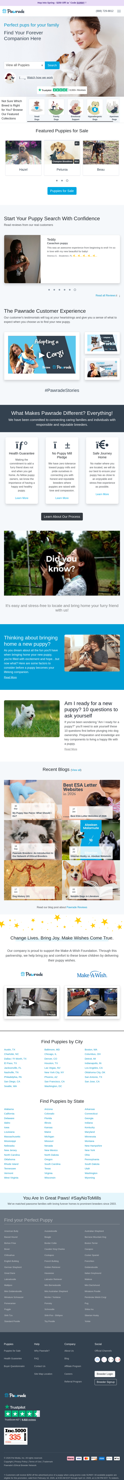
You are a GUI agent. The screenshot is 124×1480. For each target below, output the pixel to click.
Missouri (48, 1141)
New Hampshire (93, 1145)
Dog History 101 (21, 896)
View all (76, 770)
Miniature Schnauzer (14, 1297)
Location (48, 1374)
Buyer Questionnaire (14, 1366)
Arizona (48, 1109)
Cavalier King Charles (55, 1249)
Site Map (38, 1374)
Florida (48, 1118)
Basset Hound (11, 1237)
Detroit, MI (90, 1058)
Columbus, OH (93, 1054)
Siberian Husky (92, 1315)
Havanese (49, 1273)
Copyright (8, 1461)
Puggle (7, 1309)
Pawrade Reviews (77, 907)
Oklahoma (9, 1159)
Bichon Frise (10, 1243)
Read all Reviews (106, 295)
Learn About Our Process (62, 516)
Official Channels (103, 1350)
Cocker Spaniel (92, 1255)
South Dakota (92, 1164)
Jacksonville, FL (12, 1067)
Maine (47, 1132)
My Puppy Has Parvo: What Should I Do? (32, 814)
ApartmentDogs (114, 110)
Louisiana (9, 1132)
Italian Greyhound (93, 1273)
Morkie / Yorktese (53, 1297)
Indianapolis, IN (93, 1063)
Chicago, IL (50, 1054)
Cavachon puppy (57, 243)
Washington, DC (53, 1086)
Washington (91, 1173)
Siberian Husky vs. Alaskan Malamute (91, 856)
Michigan (49, 1136)
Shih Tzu (8, 1315)
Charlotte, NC (11, 1054)
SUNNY (81, 2)
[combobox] (23, 65)
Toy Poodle (50, 1321)
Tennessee (10, 1168)
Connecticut (91, 1113)
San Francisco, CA (54, 1081)
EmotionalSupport (75, 110)
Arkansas (90, 1109)
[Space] (15, 1394)
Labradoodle (10, 1279)
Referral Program (73, 1381)
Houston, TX (51, 1063)
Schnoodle (49, 1309)
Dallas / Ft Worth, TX (15, 1058)
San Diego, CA (12, 1081)
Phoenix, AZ (50, 1077)
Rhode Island (11, 1164)
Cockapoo (49, 1255)
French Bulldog (52, 1261)
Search (52, 65)
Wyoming (90, 1177)
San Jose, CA (92, 1081)
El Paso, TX (10, 1063)
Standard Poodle (12, 1321)
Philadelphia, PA (13, 1077)
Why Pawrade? (42, 1350)
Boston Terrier (91, 1243)
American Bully (11, 1231)
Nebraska (9, 1145)
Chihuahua (9, 1255)
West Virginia (11, 1177)
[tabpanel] (62, 159)
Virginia (48, 1173)
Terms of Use (35, 1461)
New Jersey (10, 1150)
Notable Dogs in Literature (85, 896)
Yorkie (87, 1321)
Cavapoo (89, 1249)
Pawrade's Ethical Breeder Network (20, 1465)
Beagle (48, 1237)
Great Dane (9, 1273)
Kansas (48, 1127)
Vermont (8, 1173)
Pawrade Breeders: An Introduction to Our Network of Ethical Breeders (33, 854)
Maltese (88, 1279)
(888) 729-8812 (105, 11)
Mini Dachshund (92, 1285)
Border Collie (51, 1243)
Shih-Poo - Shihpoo (54, 1315)
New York (90, 1150)
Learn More (21, 498)
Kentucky (90, 1127)
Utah (87, 1168)
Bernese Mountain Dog (95, 1237)
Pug (86, 1303)
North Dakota (51, 1154)
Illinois (47, 1122)
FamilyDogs (56, 110)
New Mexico (51, 1150)
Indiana (89, 1122)
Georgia (89, 1118)
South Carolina (52, 1164)
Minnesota (90, 1136)
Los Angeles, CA (94, 1067)
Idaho (7, 1122)
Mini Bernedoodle (53, 1285)
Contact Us (39, 1366)
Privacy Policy (21, 1461)
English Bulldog (11, 1261)
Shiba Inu (89, 1309)
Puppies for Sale (62, 191)
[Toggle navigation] (118, 11)
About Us (69, 1350)
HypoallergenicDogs (95, 110)
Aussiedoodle (51, 1231)
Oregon (48, 1159)
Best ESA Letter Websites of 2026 (89, 816)
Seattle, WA (10, 1086)
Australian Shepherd (94, 1231)
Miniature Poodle (92, 1291)
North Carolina (12, 1154)
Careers (68, 1374)
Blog (66, 1358)
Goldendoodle (91, 1267)
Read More (10, 677)
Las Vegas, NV (52, 1067)
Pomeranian (10, 1303)
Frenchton (89, 1261)
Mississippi (10, 1141)
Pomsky (48, 1303)
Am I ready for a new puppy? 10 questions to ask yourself (91, 709)
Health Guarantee (13, 1358)
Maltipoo (8, 1285)
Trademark (48, 1461)
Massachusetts (12, 1136)
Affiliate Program (72, 1366)
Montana (89, 1141)
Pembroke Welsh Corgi (95, 1297)
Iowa (6, 1127)
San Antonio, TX (93, 1077)
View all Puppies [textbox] (18, 65)
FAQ (36, 1358)
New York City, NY (54, 1072)
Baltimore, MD (52, 1049)
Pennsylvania (92, 1159)
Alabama (9, 1109)
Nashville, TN (11, 1072)
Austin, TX (9, 1049)
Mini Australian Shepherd (56, 1291)
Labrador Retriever (53, 1279)
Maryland (90, 1132)
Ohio (87, 1154)
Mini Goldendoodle (13, 1291)
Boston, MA (91, 1049)
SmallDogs (37, 110)
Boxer (7, 1249)
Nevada (48, 1145)
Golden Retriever (52, 1267)
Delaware (9, 1118)
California (9, 1113)
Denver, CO (50, 1058)
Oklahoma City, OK (95, 1072)
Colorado (49, 1113)
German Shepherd (13, 1267)
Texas (47, 1168)
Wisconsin (49, 1177)
